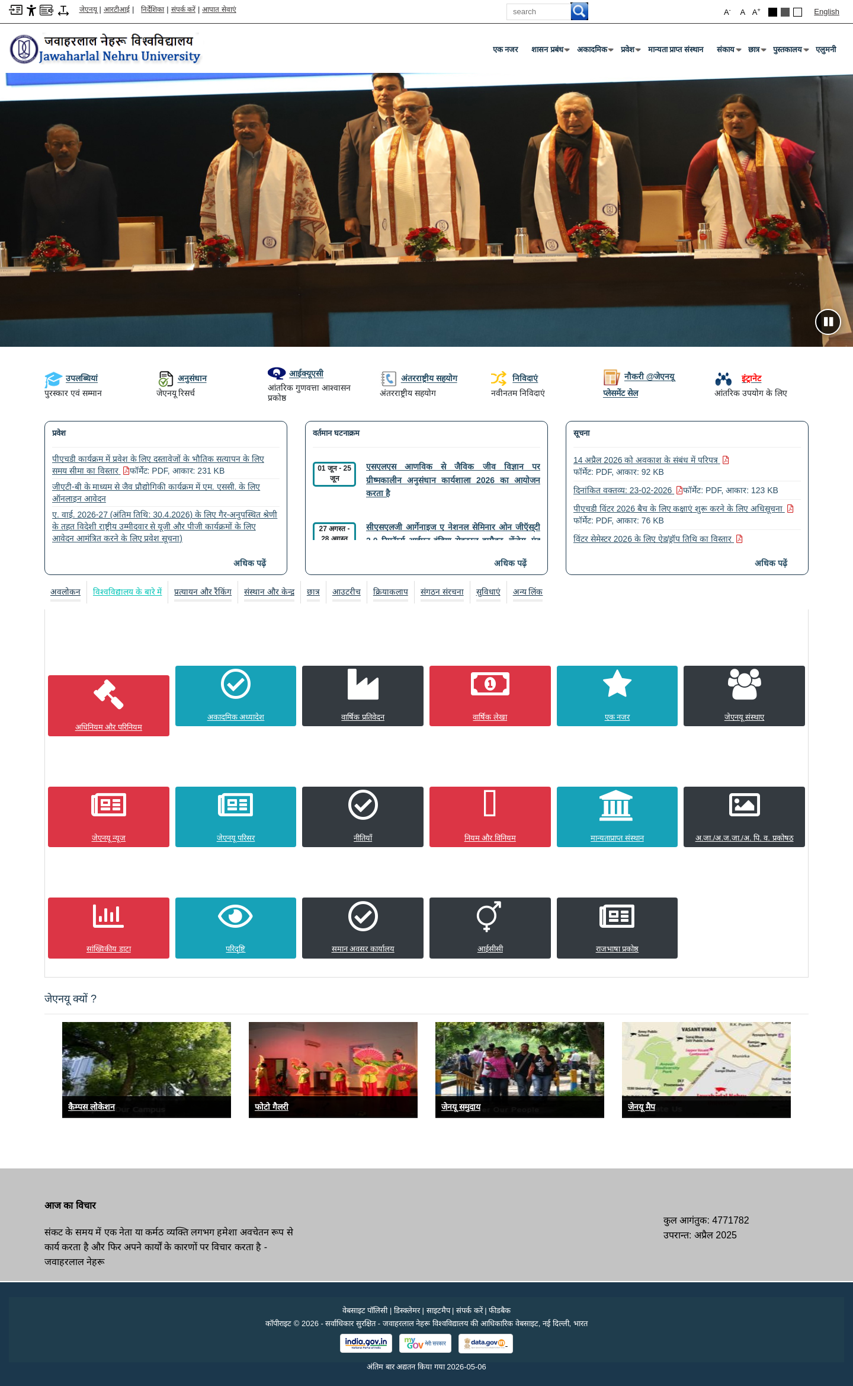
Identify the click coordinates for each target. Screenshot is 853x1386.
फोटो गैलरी (271, 1106)
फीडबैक (500, 1309)
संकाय (728, 52)
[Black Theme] (772, 12)
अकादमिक (594, 52)
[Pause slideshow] (828, 322)
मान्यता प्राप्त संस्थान (675, 49)
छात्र (756, 52)
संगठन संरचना (442, 591)
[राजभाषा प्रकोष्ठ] (617, 927)
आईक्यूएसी (295, 373)
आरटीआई (117, 9)
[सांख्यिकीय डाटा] (108, 927)
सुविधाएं (488, 591)
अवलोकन (65, 591)
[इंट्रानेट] (737, 378)
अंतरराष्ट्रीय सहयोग (418, 378)
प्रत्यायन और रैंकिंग (203, 591)
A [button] (756, 12)
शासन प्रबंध (550, 52)
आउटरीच (346, 591)
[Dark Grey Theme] (785, 12)
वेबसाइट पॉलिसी (365, 1309)
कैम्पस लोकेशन (91, 1106)
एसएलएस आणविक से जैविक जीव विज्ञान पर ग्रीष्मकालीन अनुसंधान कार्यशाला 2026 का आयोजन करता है (453, 480)
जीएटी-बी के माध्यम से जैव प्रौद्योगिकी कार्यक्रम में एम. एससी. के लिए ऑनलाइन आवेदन (156, 492)
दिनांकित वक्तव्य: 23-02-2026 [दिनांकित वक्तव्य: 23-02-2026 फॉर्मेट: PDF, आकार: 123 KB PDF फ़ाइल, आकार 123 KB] (675, 490)
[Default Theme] (797, 12)
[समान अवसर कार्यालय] (363, 927)
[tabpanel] (426, 791)
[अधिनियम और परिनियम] (108, 705)
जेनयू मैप (641, 1106)
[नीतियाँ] (363, 816)
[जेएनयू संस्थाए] (744, 695)
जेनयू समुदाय (460, 1106)
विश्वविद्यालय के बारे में (127, 591)
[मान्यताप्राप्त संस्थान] (617, 816)
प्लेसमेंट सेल (620, 393)
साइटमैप (438, 1309)
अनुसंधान (181, 378)
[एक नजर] (617, 695)
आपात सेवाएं (219, 9)
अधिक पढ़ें (249, 563)
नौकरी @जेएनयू (639, 376)
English (826, 11)
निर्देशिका (152, 9)
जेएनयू (88, 9)
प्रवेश (630, 52)
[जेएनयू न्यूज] (108, 816)
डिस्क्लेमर (407, 1309)
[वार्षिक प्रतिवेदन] (363, 695)
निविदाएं (514, 379)
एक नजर (505, 49)
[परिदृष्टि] (236, 927)
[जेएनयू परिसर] (236, 816)
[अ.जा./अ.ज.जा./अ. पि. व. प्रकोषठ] (744, 816)
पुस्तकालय (789, 52)
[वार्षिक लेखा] (490, 695)
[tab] (65, 592)
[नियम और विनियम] (490, 816)
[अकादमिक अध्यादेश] (236, 695)
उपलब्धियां (71, 378)
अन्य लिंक (529, 591)
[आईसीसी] (490, 927)
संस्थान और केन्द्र (269, 591)
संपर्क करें (183, 9)
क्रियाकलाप (390, 591)
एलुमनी (826, 49)
